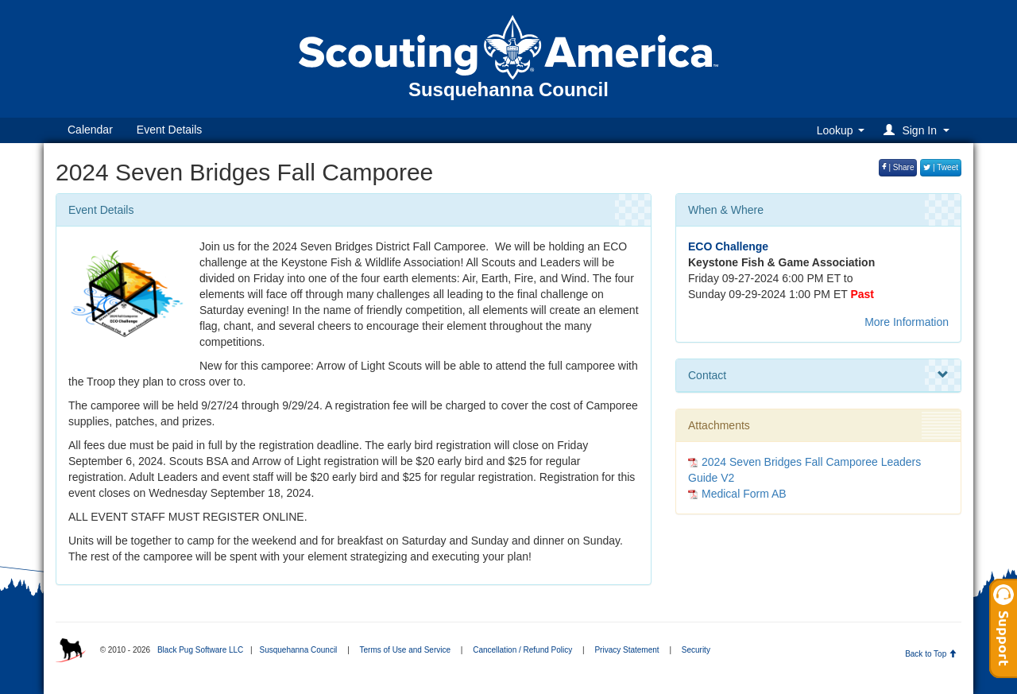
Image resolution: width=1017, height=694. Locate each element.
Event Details (169, 129)
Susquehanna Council (298, 650)
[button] (918, 130)
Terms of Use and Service (405, 650)
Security (696, 650)
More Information (906, 322)
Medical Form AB (744, 493)
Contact (818, 375)
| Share (898, 167)
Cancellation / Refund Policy (522, 650)
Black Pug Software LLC (200, 650)
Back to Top (931, 653)
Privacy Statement (626, 650)
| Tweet (940, 167)
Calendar (90, 129)
